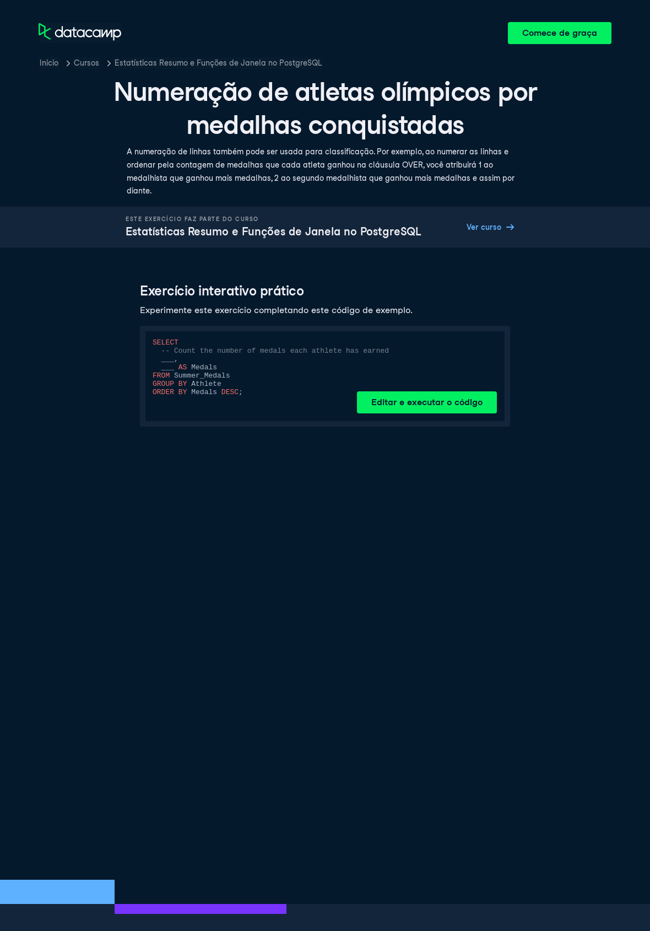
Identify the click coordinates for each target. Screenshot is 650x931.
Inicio (49, 62)
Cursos (86, 62)
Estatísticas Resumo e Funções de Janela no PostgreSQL (218, 62)
